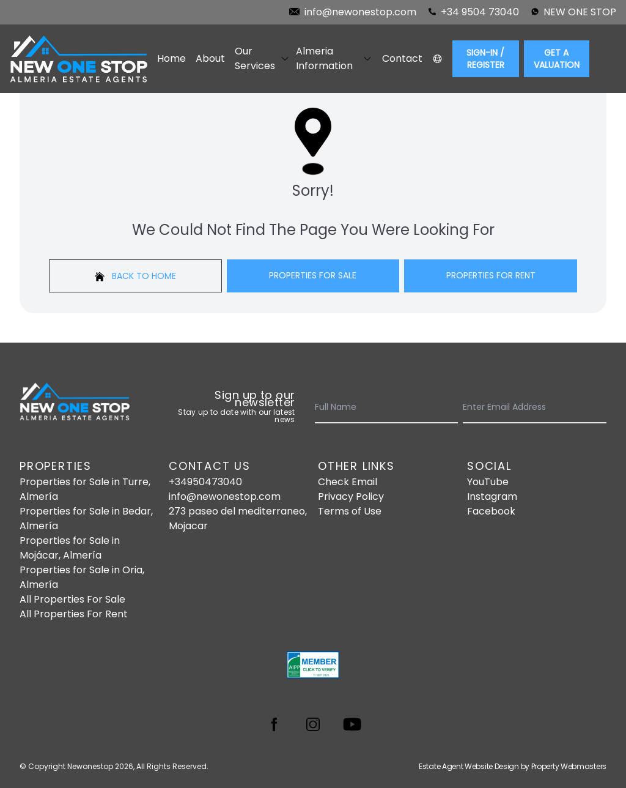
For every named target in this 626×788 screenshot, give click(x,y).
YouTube (488, 482)
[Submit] (599, 407)
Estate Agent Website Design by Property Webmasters (512, 766)
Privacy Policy (351, 496)
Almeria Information (334, 58)
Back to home (135, 276)
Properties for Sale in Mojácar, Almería (70, 547)
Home (171, 58)
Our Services (260, 58)
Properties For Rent (491, 275)
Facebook (491, 511)
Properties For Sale (312, 275)
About (210, 58)
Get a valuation (557, 58)
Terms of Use (349, 511)
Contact (402, 58)
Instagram (492, 496)
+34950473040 (205, 482)
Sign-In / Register (485, 58)
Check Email (347, 482)
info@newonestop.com (225, 496)
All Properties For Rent (74, 614)
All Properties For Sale (72, 599)
